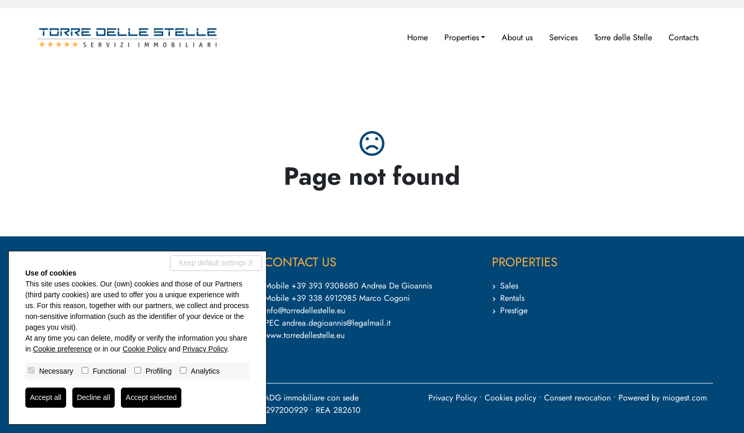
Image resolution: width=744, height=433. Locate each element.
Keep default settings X (216, 263)
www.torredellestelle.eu (305, 335)
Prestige (514, 310)
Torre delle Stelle (623, 37)
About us (517, 37)
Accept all (45, 397)
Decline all (94, 397)
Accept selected (151, 397)
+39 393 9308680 (325, 286)
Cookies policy (510, 398)
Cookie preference (62, 349)
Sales (509, 286)
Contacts (684, 37)
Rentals (512, 298)
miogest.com (684, 398)
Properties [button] (461, 37)
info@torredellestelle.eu (305, 310)
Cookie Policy (144, 349)
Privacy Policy (452, 398)
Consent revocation (577, 398)
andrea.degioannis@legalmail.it (336, 323)
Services (563, 37)
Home (417, 37)
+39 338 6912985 (324, 298)
